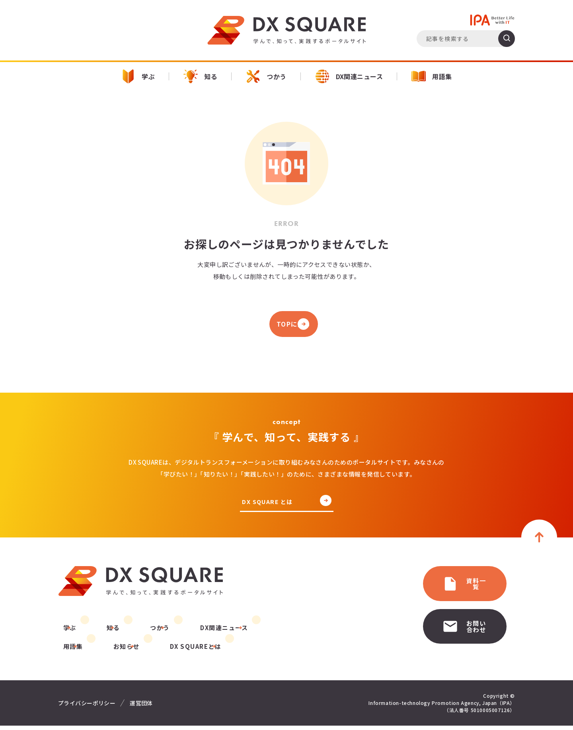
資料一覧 (436, 585)
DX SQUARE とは (268, 504)
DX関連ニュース (349, 76)
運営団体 (141, 707)
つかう (266, 76)
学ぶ (138, 76)
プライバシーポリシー (86, 707)
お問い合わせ (443, 622)
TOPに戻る (286, 325)
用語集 (431, 76)
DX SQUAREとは (135, 650)
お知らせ (71, 650)
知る (200, 76)
